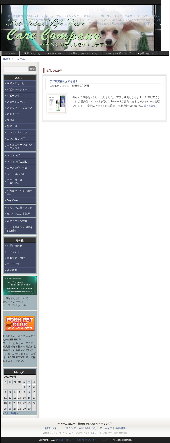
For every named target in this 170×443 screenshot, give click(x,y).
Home (6, 58)
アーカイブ (13, 264)
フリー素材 (113, 433)
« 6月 (6, 413)
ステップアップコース (19, 107)
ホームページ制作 (73, 433)
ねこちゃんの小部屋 (18, 213)
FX (84, 433)
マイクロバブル (16, 173)
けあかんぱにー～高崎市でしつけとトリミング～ (49, 9)
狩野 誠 (12, 126)
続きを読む (150, 105)
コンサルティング (17, 132)
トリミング (55, 53)
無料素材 (123, 433)
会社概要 (12, 270)
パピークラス (14, 95)
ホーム (11, 53)
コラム (21, 58)
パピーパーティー (17, 89)
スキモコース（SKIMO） (14, 181)
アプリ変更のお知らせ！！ (65, 81)
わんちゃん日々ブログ (119, 53)
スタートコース (16, 101)
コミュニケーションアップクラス (19, 146)
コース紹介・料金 (17, 167)
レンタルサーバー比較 (96, 433)
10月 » (14, 413)
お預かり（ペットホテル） (84, 53)
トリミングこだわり (18, 161)
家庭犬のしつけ (32, 53)
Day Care (12, 200)
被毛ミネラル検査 (17, 220)
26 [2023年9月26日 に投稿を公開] (10, 408)
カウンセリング (16, 138)
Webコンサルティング (53, 433)
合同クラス (13, 113)
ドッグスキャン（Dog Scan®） (19, 229)
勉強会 (11, 120)
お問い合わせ (147, 53)
